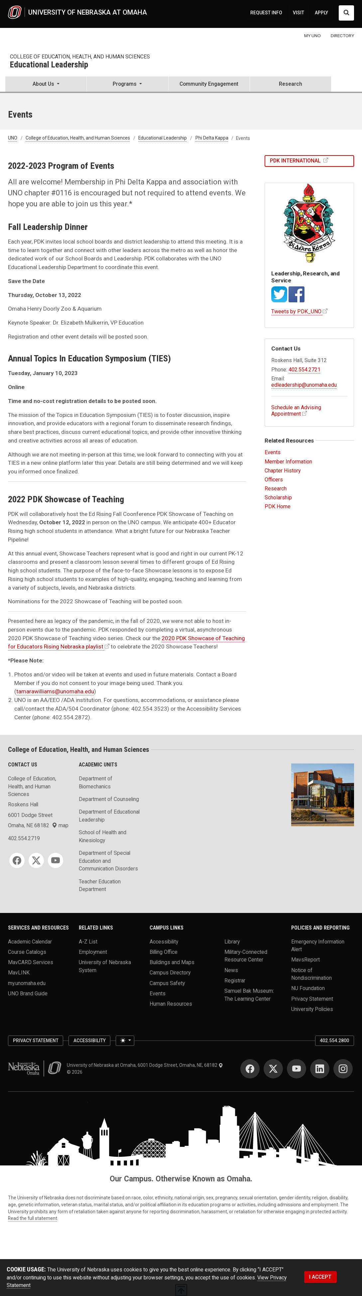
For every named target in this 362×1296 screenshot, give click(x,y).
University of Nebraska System (105, 966)
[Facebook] (17, 860)
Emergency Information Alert (317, 945)
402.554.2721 (304, 369)
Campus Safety (167, 983)
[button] (45, 84)
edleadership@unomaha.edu (304, 385)
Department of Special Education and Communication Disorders (108, 861)
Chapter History (283, 470)
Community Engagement (209, 84)
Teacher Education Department (100, 885)
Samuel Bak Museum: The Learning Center (249, 995)
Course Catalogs (27, 951)
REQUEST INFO (266, 12)
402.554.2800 (334, 1040)
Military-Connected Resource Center (245, 955)
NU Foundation (308, 988)
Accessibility (164, 941)
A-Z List (88, 941)
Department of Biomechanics (95, 782)
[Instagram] (343, 1068)
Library (232, 941)
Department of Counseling (109, 799)
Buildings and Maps (172, 962)
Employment (93, 951)
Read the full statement (32, 1218)
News (231, 970)
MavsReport (305, 959)
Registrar (234, 980)
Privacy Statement (312, 998)
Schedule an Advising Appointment (296, 410)
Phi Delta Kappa (211, 138)
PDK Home (278, 506)
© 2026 (75, 1072)
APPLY (321, 12)
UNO (12, 138)
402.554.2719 (24, 838)
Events (273, 452)
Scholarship (278, 497)
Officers (274, 479)
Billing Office (164, 951)
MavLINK (19, 972)
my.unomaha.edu (27, 983)
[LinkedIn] (319, 1068)
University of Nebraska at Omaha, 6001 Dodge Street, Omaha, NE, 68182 (145, 1065)
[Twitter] (36, 860)
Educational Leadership (49, 64)
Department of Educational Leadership (109, 816)
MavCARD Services (30, 962)
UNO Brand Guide (28, 993)
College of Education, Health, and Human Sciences (80, 56)
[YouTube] (55, 860)
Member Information (288, 461)
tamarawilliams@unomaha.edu (55, 691)
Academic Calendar (30, 941)
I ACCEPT (320, 1277)
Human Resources (171, 1003)
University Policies (312, 1009)
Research (290, 84)
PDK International (296, 160)
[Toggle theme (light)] (125, 1041)
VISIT (298, 12)
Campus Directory (170, 972)
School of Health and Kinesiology (102, 836)
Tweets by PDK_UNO (296, 311)
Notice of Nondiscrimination (311, 974)
